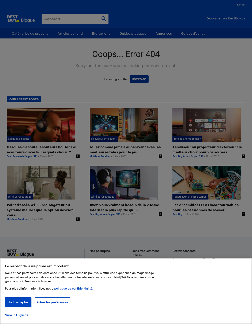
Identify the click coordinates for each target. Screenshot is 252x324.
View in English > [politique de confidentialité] (16, 315)
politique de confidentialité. (73, 288)
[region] (126, 291)
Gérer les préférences (52, 302)
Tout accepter (18, 302)
